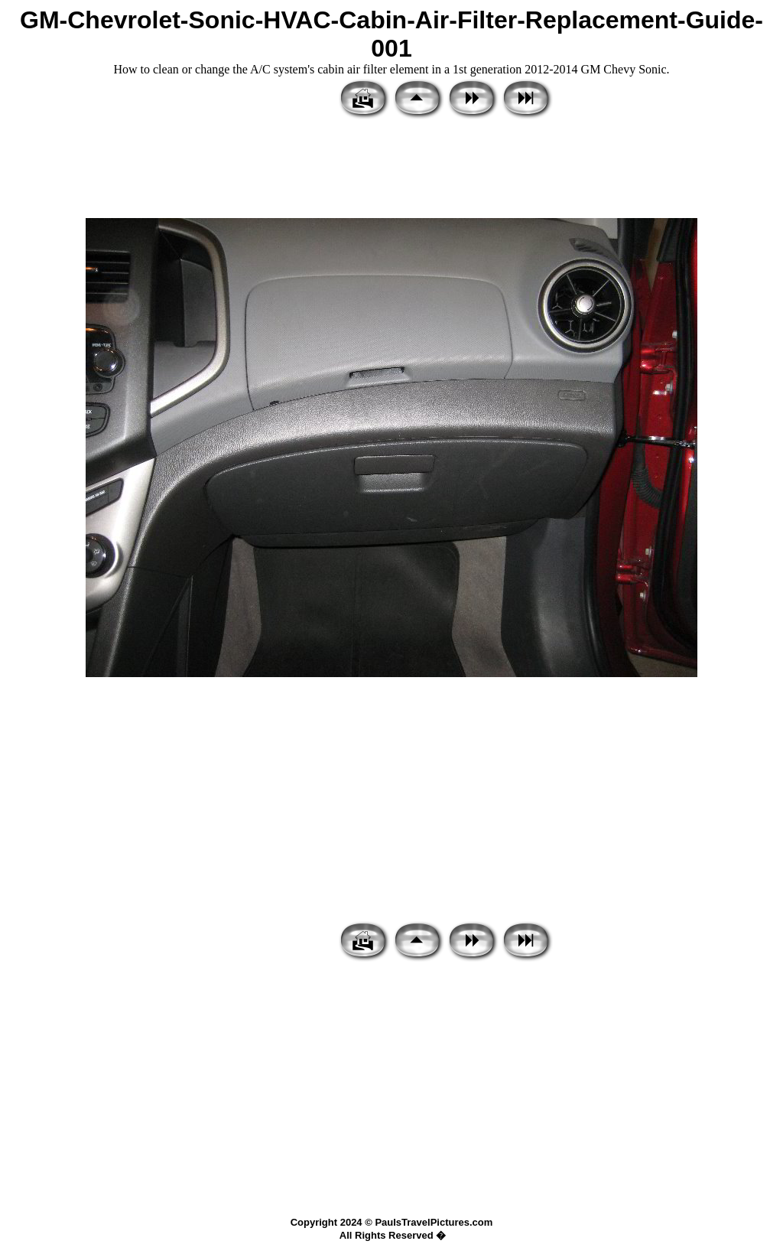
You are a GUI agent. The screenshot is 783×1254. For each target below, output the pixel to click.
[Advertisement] (391, 169)
